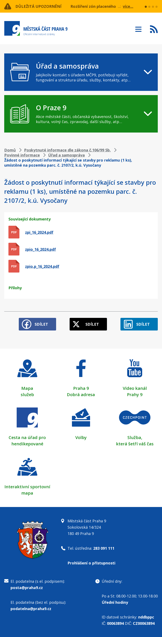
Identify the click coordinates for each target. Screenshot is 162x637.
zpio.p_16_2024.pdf (42, 266)
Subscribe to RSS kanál (154, 29)
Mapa (27, 388)
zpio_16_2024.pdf (40, 249)
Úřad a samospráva (66, 155)
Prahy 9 (134, 394)
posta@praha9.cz (27, 587)
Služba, (134, 437)
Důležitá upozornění (38, 6)
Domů (10, 150)
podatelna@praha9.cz (31, 608)
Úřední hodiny (115, 602)
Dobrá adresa (81, 394)
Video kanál (135, 388)
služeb (27, 394)
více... (128, 6)
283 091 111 (103, 548)
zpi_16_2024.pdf (39, 232)
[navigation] (81, 72)
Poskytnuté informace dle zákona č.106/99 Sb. (67, 150)
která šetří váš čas (135, 444)
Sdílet (41, 324)
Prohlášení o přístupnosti (91, 562)
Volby (81, 437)
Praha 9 (81, 388)
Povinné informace (22, 155)
